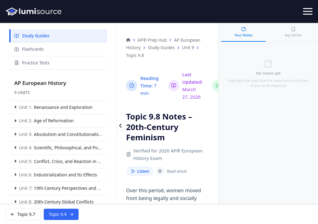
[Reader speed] (160, 171)
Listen (140, 171)
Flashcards (28, 49)
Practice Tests (32, 63)
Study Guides (31, 36)
